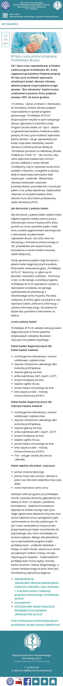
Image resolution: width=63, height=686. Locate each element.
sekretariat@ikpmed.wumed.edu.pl (33, 670)
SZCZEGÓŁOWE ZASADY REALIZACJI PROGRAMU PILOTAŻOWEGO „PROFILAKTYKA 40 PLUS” (34, 610)
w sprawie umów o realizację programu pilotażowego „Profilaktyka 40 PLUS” (36, 594)
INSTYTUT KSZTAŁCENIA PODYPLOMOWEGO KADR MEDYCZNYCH (31, 6)
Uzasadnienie (22, 602)
